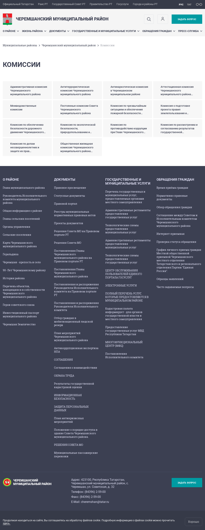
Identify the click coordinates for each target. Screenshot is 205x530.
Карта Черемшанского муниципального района (20, 244)
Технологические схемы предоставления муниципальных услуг (122, 228)
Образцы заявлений (170, 279)
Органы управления (16, 226)
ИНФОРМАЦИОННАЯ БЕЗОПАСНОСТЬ (68, 396)
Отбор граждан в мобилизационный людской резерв (73, 321)
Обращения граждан (158, 31)
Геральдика (10, 254)
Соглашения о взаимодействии (75, 367)
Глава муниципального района (24, 187)
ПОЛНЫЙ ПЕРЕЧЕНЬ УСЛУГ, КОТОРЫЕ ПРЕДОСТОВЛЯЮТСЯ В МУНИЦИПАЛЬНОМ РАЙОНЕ (127, 297)
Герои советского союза (18, 305)
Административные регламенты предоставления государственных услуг (128, 213)
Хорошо (193, 521)
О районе (11, 31)
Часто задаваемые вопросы (175, 287)
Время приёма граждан (172, 187)
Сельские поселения (17, 234)
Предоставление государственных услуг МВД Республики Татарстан (124, 330)
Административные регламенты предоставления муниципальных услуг (128, 244)
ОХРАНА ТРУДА (64, 375)
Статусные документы (69, 195)
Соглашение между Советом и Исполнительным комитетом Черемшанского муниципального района (177, 220)
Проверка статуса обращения (176, 242)
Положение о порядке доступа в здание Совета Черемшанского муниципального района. (75, 433)
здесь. (6, 523)
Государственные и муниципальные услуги (105, 31)
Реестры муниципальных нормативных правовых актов (75, 213)
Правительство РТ (101, 4)
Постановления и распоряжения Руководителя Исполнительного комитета (76, 306)
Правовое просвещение (70, 187)
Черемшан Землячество (19, 324)
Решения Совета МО (67, 242)
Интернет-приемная (170, 234)
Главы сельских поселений (21, 218)
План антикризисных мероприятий (69, 419)
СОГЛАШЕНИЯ (63, 359)
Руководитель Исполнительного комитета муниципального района (25, 199)
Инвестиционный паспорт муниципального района (21, 314)
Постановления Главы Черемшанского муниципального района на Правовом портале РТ (73, 256)
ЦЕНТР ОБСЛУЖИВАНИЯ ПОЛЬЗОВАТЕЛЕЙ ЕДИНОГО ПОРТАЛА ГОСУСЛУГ (123, 274)
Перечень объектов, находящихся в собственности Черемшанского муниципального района (24, 291)
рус (181, 4)
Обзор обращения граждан (174, 207)
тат (189, 4)
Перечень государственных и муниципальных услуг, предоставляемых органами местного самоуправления (125, 197)
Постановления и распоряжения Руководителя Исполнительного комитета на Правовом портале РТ (76, 290)
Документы (59, 31)
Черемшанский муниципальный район (69, 45)
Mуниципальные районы (20, 45)
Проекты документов (68, 223)
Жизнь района (34, 31)
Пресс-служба (190, 31)
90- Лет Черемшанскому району (24, 270)
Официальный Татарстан (18, 4)
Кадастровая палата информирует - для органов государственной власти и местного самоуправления (123, 314)
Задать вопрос (187, 19)
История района (14, 278)
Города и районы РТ (145, 4)
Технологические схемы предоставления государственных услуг (122, 259)
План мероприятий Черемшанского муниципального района (71, 336)
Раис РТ (43, 4)
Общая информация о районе (22, 210)
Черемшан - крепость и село (22, 262)
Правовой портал (65, 203)
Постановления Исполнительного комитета (124, 355)
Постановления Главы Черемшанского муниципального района (71, 273)
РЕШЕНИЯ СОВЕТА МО (68, 445)
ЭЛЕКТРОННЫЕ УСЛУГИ (121, 285)
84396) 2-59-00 (96, 492)
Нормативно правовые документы (172, 197)
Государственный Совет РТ (68, 4)
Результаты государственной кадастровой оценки (74, 385)
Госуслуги (122, 4)
